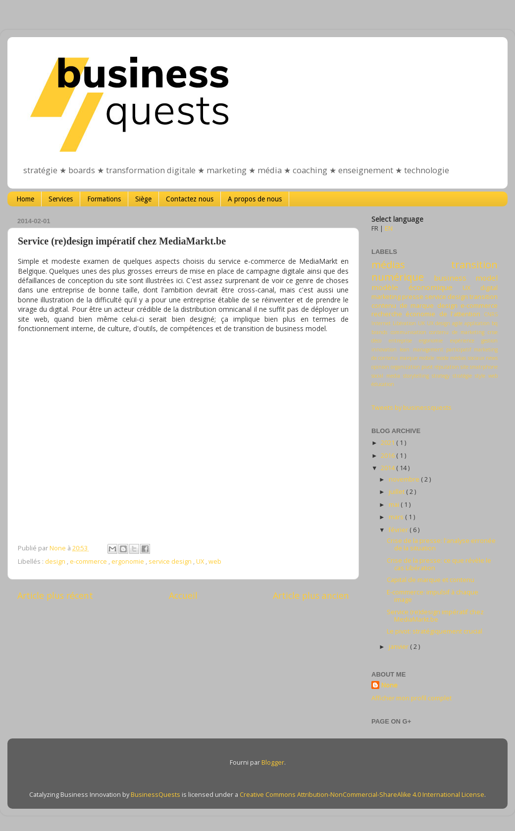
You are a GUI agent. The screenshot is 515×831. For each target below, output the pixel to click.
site (464, 366)
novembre (405, 479)
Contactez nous (189, 199)
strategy (441, 375)
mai (395, 504)
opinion (380, 366)
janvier (399, 646)
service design (171, 561)
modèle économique (412, 287)
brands (379, 332)
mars (397, 517)
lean (405, 349)
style (480, 375)
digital (489, 288)
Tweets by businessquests (411, 407)
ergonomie (128, 561)
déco (376, 340)
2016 (388, 455)
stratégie (462, 375)
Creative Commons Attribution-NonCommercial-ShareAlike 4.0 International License (362, 794)
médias (388, 264)
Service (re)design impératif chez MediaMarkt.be (435, 616)
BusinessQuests (155, 794)
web (214, 561)
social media (385, 375)
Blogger (272, 762)
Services (61, 199)
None (389, 685)
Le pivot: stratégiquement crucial (434, 631)
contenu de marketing (456, 332)
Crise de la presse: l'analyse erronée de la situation (441, 544)
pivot (427, 366)
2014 (388, 468)
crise (493, 332)
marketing (386, 297)
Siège (143, 199)
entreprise (400, 340)
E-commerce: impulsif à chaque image (432, 596)
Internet (381, 323)
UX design (439, 323)
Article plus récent (55, 595)
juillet (397, 492)
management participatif (442, 349)
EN (389, 228)
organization (405, 366)
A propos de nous (255, 199)
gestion (489, 340)
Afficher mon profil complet (411, 698)
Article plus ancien (311, 595)
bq (495, 323)
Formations (104, 199)
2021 (388, 443)
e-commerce (89, 561)
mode (442, 357)
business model (466, 278)
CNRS (491, 314)
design (56, 561)
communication (408, 332)
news (492, 357)
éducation (382, 384)
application (477, 323)
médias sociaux (467, 357)
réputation (446, 366)
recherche (386, 314)
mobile (426, 357)
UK (421, 323)
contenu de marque (402, 305)
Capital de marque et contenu (430, 580)
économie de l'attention (443, 314)
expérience (462, 340)
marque (408, 357)
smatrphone (484, 366)
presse (412, 297)
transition (483, 297)
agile (457, 323)
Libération (404, 323)
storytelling (416, 375)
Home (25, 199)
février (399, 530)
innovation (384, 349)
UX (201, 561)
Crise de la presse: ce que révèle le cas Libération (439, 564)
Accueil (183, 595)
